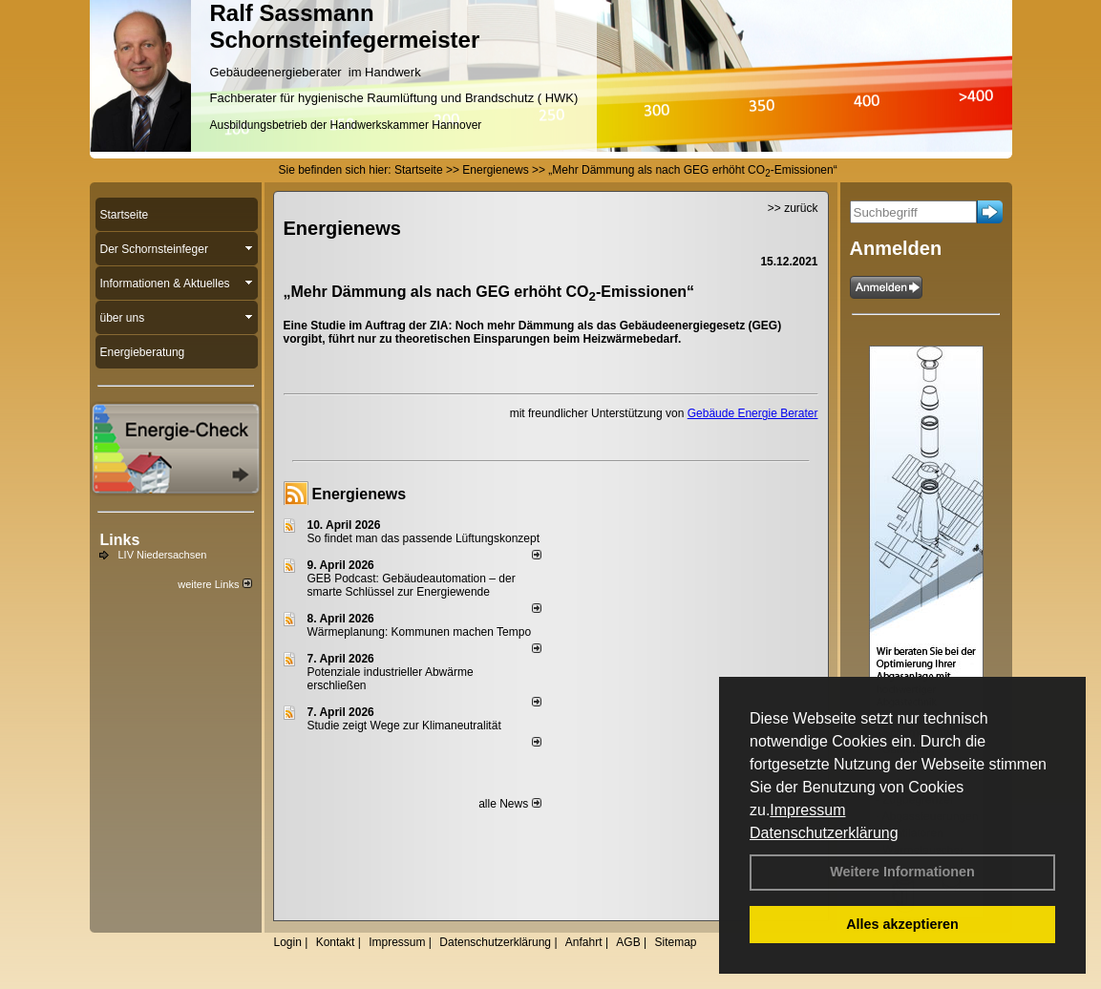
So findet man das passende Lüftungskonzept (423, 538)
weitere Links (214, 584)
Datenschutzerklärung (824, 833)
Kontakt (335, 942)
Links (120, 540)
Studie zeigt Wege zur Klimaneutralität (404, 725)
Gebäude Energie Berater (753, 413)
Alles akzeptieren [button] (902, 924)
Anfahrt (584, 942)
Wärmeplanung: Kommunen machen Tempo (419, 632)
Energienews (359, 494)
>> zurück (793, 208)
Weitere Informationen (902, 871)
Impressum (807, 810)
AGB (628, 942)
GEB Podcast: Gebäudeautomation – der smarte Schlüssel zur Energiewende (411, 585)
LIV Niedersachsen (162, 554)
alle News (509, 803)
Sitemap (675, 942)
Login (288, 942)
